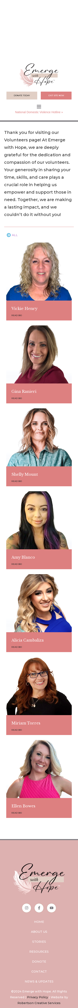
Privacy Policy (37, 997)
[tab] (12, 235)
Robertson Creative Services (39, 1003)
